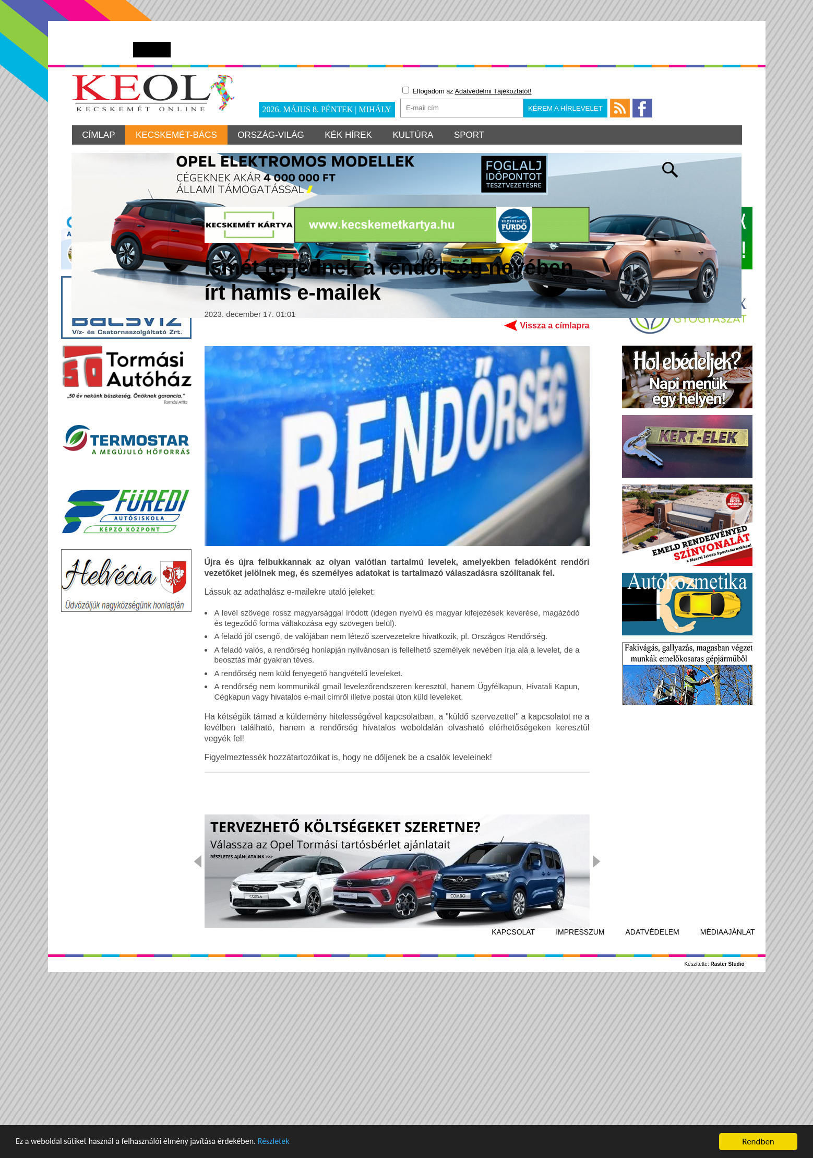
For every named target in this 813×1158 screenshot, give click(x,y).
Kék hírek (349, 135)
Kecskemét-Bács (177, 135)
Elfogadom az (467, 91)
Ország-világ (271, 135)
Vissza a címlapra (554, 490)
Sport (471, 135)
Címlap (98, 135)
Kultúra (414, 135)
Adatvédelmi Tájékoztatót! (493, 91)
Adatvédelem (652, 1097)
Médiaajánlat (727, 1097)
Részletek (289, 1142)
